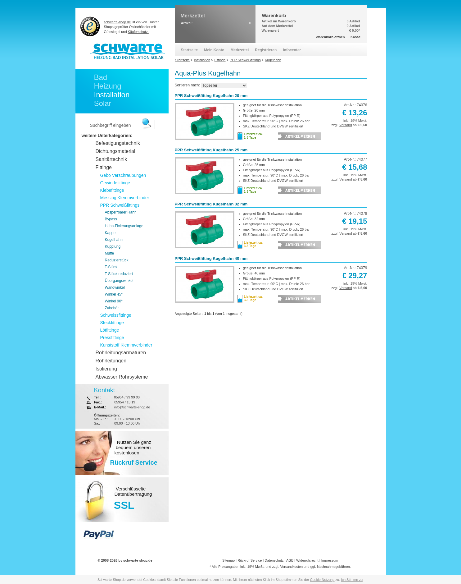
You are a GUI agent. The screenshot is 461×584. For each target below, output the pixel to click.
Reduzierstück (117, 260)
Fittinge (104, 167)
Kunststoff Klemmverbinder (126, 345)
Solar (102, 103)
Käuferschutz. (138, 32)
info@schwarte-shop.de (132, 407)
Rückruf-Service (249, 560)
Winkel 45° (114, 294)
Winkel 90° (114, 301)
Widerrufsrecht (307, 560)
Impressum (329, 560)
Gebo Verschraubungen (123, 175)
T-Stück (111, 267)
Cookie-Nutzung (322, 580)
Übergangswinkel (119, 280)
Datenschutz (273, 560)
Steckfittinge (112, 322)
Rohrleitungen (111, 360)
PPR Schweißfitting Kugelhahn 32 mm (211, 204)
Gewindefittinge (115, 182)
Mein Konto (214, 50)
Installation (112, 94)
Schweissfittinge (115, 315)
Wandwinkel (115, 287)
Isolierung (106, 368)
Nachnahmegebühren (333, 566)
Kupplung (113, 246)
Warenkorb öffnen (330, 37)
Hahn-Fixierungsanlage (124, 226)
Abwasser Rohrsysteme (122, 376)
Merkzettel (240, 50)
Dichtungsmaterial (115, 151)
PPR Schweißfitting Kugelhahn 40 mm (211, 258)
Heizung (107, 86)
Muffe (109, 253)
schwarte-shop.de (117, 22)
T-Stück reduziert (119, 274)
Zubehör (112, 308)
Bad (100, 77)
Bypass (111, 219)
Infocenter (292, 50)
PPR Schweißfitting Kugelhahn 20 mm (211, 95)
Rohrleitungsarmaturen (121, 352)
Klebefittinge (112, 190)
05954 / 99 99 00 (127, 397)
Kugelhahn (114, 239)
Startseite (189, 50)
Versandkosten (291, 566)
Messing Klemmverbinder (124, 197)
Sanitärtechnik (111, 159)
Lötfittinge (109, 330)
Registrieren (266, 50)
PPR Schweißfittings (120, 205)
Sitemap (228, 560)
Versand (345, 125)
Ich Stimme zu (352, 580)
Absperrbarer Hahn (121, 212)
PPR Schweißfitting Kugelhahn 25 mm (211, 150)
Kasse (355, 37)
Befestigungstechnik (118, 143)
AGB (289, 560)
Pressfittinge (112, 337)
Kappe (110, 233)
